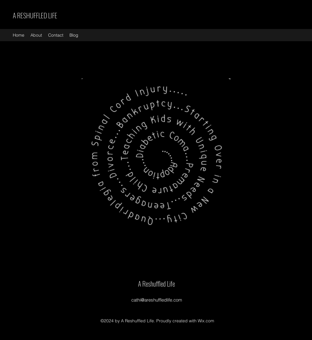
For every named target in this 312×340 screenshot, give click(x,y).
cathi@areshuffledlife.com (156, 300)
